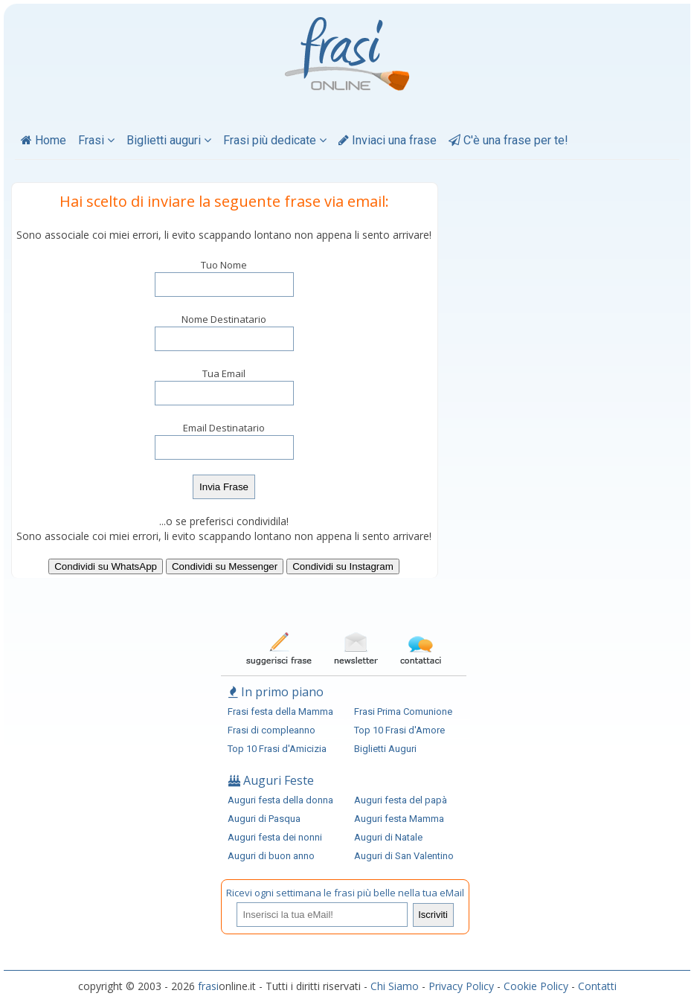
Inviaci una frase (387, 140)
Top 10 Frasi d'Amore (399, 730)
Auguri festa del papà (400, 800)
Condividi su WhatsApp (105, 566)
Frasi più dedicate (275, 140)
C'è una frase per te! (508, 140)
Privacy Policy (461, 986)
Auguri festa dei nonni (275, 837)
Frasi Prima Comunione (403, 711)
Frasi (96, 140)
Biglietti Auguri (385, 748)
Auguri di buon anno (271, 855)
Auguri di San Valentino (404, 855)
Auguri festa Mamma (399, 818)
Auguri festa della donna (280, 800)
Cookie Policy (536, 986)
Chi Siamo (394, 986)
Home (43, 140)
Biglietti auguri (168, 140)
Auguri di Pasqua (264, 818)
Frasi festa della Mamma (280, 711)
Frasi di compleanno (271, 730)
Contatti (597, 986)
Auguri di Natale (388, 837)
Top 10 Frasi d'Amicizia (277, 748)
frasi (208, 986)
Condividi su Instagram (342, 566)
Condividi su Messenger (224, 566)
